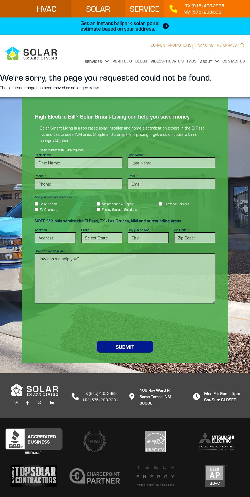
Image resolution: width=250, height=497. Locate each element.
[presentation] (125, 317)
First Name (44, 154)
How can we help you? (52, 251)
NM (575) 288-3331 (101, 399)
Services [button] (95, 64)
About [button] (207, 64)
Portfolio (123, 64)
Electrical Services (177, 203)
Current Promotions (171, 48)
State (86, 230)
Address (42, 230)
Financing (204, 48)
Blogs (142, 64)
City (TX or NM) (140, 230)
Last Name (137, 154)
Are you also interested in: (53, 197)
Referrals (227, 48)
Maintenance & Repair (118, 203)
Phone (41, 175)
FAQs (192, 64)
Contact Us (233, 64)
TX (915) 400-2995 (100, 393)
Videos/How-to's (168, 64)
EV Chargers (49, 209)
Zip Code (182, 230)
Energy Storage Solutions (119, 209)
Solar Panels (48, 203)
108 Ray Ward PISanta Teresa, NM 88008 (156, 396)
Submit (125, 346)
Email (133, 175)
